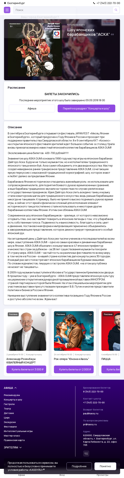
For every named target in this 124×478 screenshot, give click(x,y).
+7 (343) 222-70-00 (106, 3)
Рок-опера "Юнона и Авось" (71, 359)
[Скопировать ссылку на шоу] (112, 34)
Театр (7, 408)
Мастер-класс (12, 435)
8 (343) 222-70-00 (93, 391)
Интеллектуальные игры (18, 431)
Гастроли (9, 404)
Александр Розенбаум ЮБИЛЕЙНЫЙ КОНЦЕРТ (21, 360)
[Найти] (116, 10)
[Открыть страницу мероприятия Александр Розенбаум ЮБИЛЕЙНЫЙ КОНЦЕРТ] (26, 342)
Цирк (7, 417)
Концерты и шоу (76, 24)
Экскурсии (10, 422)
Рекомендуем (12, 395)
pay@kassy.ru (90, 413)
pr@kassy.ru (90, 424)
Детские (9, 413)
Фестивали (10, 426)
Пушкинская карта (14, 440)
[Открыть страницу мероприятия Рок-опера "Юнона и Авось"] (73, 342)
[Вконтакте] (86, 453)
